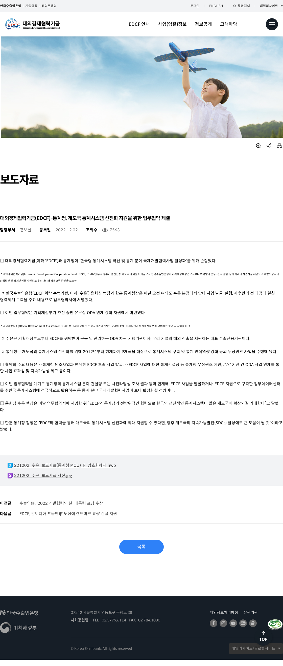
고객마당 (228, 24)
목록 (141, 553)
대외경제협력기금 (32, 24)
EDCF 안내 (139, 24)
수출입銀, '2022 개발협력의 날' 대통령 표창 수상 (66, 509)
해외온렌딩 (54, 6)
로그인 (189, 6)
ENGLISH (211, 6)
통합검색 (239, 6)
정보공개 (203, 24)
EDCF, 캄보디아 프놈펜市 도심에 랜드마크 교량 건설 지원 (73, 520)
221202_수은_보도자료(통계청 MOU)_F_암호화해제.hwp (70, 471)
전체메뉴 (272, 24)
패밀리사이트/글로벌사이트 (248, 654)
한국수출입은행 (15, 6)
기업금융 (36, 6)
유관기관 (246, 618)
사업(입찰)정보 (172, 24)
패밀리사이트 (264, 6)
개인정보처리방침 (219, 618)
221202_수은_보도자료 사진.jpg (48, 482)
